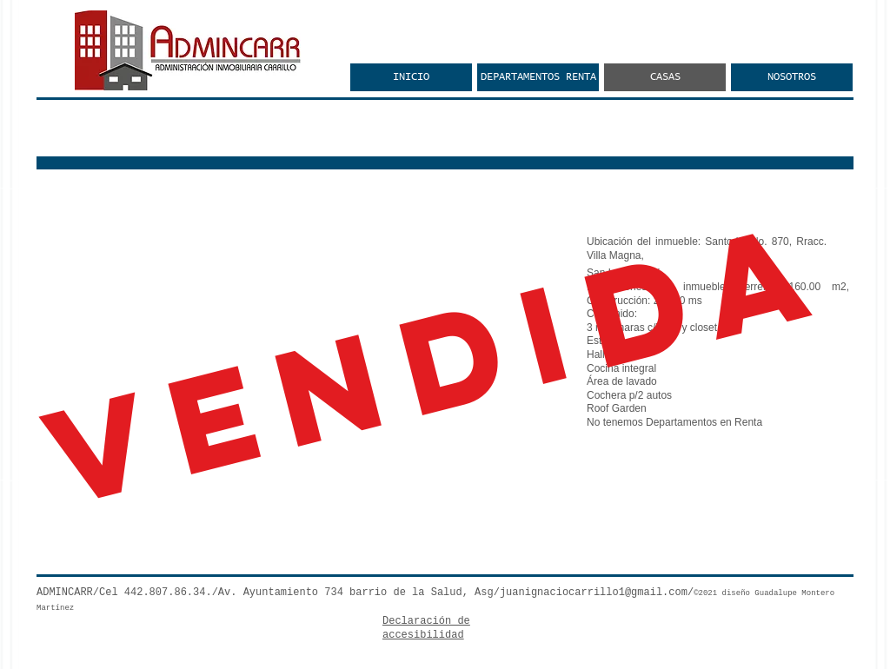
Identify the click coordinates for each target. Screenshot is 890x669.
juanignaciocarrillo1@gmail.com (593, 592)
